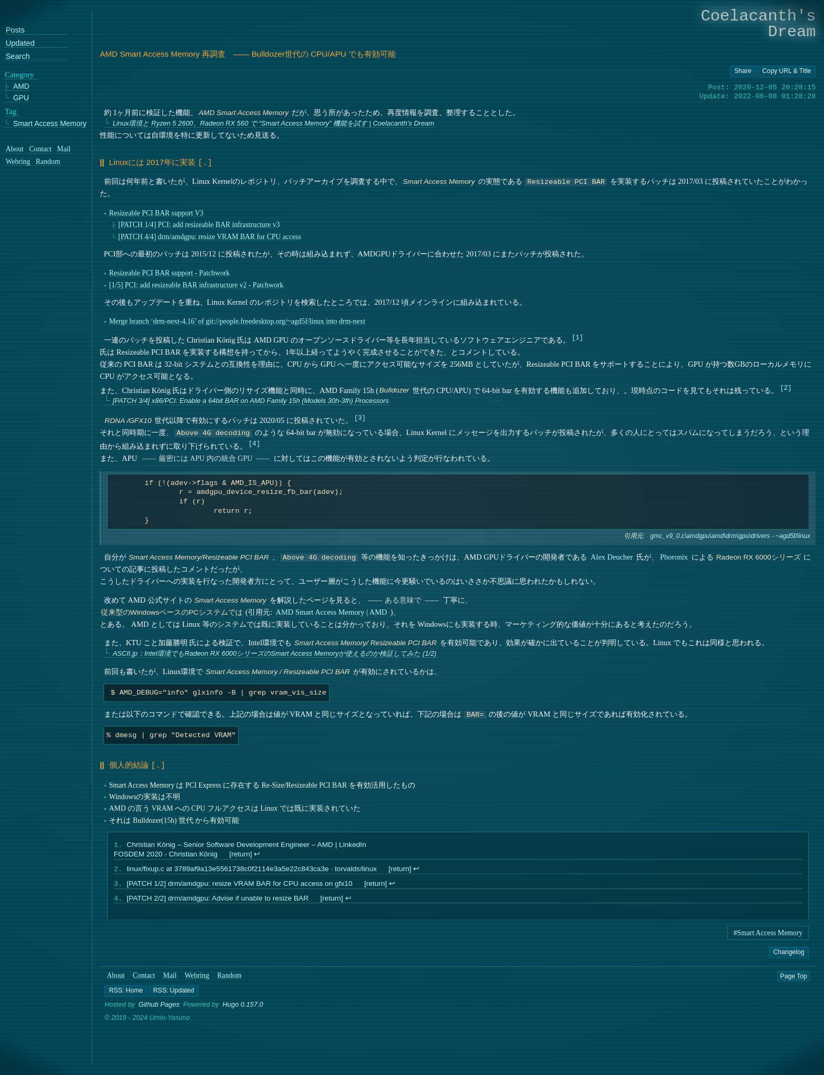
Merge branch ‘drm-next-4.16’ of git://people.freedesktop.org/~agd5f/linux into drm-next (237, 320)
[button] (126, 993)
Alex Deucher (612, 556)
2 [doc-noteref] (786, 386)
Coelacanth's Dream (758, 24)
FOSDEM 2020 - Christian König (166, 853)
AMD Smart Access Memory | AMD (331, 611)
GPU (21, 98)
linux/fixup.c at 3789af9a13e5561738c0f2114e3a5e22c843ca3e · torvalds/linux (252, 868)
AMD (21, 87)
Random (229, 977)
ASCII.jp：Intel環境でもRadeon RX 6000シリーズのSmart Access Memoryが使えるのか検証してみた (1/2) (274, 652)
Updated (20, 44)
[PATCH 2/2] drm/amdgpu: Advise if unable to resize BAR (217, 900)
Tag (11, 111)
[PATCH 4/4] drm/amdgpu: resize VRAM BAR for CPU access (209, 236)
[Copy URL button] (743, 71)
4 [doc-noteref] (254, 442)
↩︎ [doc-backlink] (257, 853)
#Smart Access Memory (768, 935)
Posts (15, 31)
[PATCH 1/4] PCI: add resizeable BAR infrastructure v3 (199, 224)
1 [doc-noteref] (577, 336)
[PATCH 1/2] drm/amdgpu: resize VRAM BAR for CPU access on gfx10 (240, 884)
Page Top (793, 977)
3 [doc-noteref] (360, 416)
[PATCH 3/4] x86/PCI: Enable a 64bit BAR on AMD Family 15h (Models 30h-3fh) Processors (250, 400)
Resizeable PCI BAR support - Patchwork (169, 272)
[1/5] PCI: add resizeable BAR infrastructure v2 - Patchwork (196, 284)
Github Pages (159, 1006)
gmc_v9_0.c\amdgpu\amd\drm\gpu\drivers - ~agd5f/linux (730, 535)
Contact (144, 977)
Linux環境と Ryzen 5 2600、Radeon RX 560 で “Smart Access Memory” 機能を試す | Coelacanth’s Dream (273, 123)
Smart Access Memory (50, 124)
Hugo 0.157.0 (242, 1006)
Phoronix (674, 556)
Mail (170, 977)
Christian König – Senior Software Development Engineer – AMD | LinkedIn (246, 843)
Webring (196, 977)
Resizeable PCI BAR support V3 (156, 212)
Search (18, 56)
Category (19, 74)
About (116, 977)
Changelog (788, 953)
